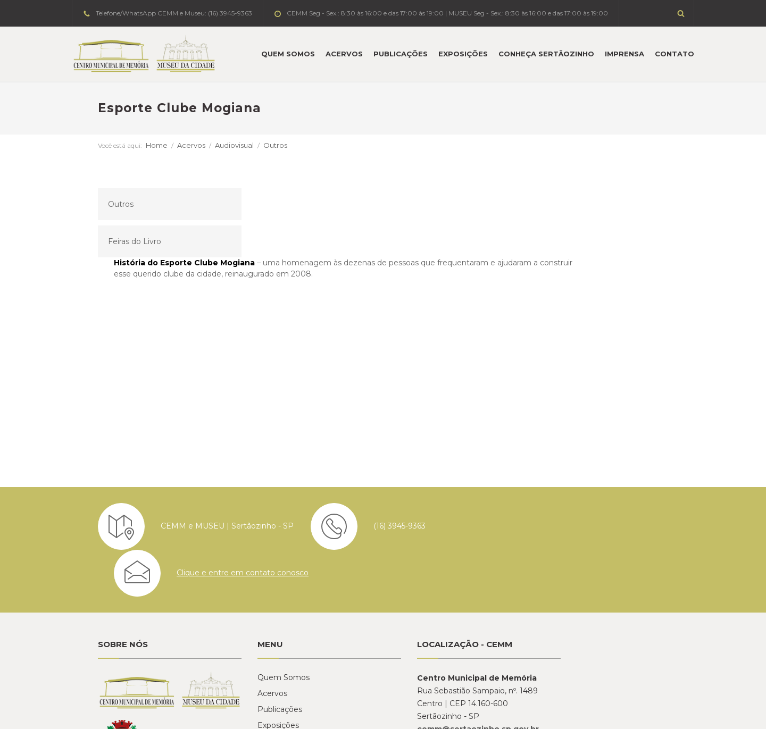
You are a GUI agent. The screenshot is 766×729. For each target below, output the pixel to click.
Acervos (344, 53)
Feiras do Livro (108, 241)
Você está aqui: (94, 145)
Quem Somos (288, 53)
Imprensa (624, 53)
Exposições (463, 53)
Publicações (400, 53)
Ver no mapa (419, 639)
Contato (674, 53)
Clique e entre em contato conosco (626, 457)
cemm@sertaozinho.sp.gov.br (452, 614)
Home (130, 145)
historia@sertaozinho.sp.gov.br (614, 614)
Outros (249, 145)
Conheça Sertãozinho (546, 53)
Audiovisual (208, 145)
